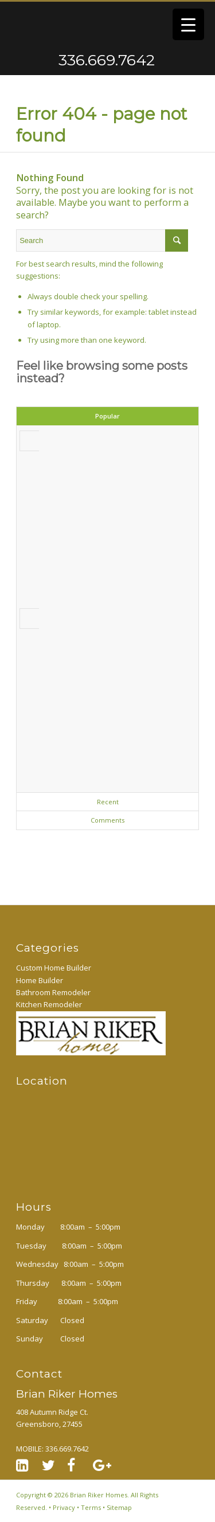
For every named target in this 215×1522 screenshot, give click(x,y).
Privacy (64, 1507)
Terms (91, 1507)
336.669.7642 (61, 60)
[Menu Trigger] (188, 24)
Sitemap (119, 1507)
